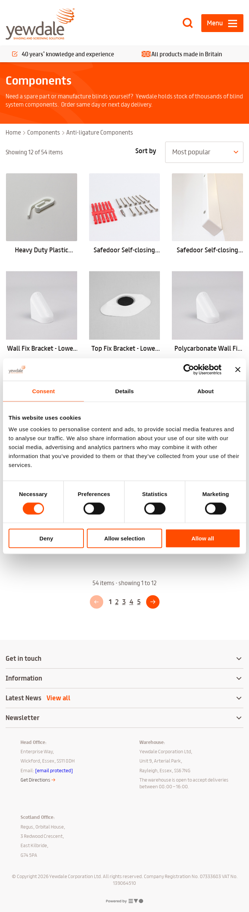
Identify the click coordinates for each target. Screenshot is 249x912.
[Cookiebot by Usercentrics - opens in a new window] (188, 369)
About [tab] (205, 391)
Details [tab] (124, 391)
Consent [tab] (43, 391)
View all (58, 698)
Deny (46, 538)
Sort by (145, 151)
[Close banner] (237, 369)
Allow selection (124, 538)
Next (153, 608)
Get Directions (35, 780)
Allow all (202, 538)
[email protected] (54, 770)
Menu (215, 23)
